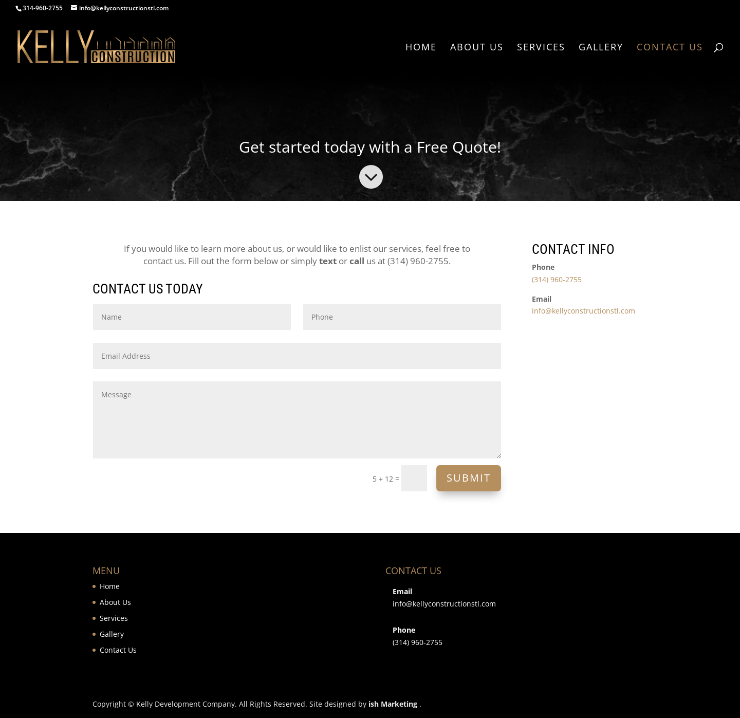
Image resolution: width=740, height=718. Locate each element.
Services (541, 48)
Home (421, 48)
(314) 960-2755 (557, 279)
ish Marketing (392, 704)
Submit (469, 478)
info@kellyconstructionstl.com (583, 311)
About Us (477, 48)
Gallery (601, 48)
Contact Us (670, 48)
